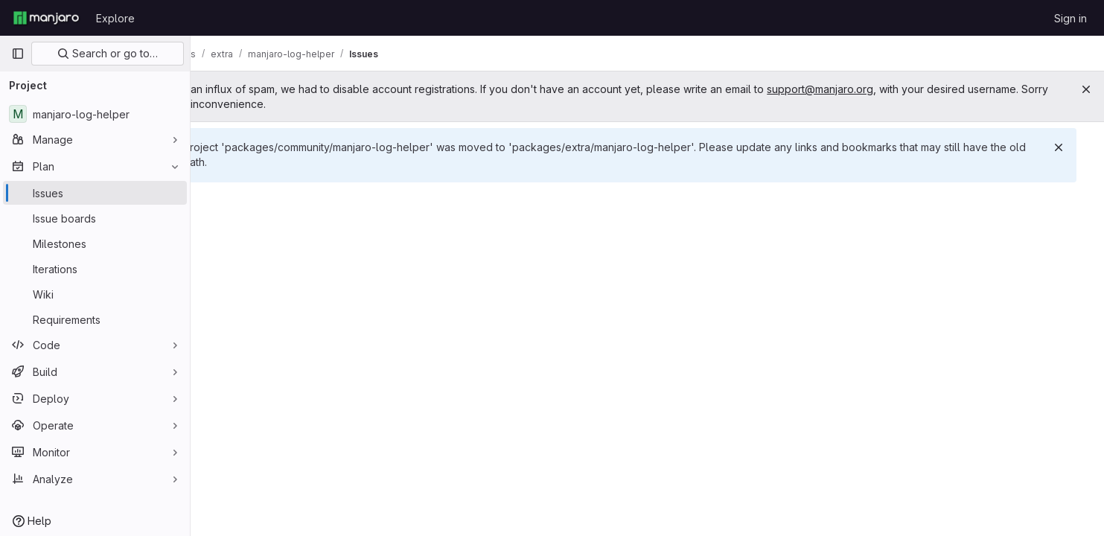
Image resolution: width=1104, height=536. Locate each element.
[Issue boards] (95, 218)
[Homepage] (46, 18)
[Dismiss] (1068, 147)
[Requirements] (95, 319)
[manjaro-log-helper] (95, 114)
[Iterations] (95, 269)
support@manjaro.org (891, 89)
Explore (115, 18)
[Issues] (95, 193)
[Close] (1086, 89)
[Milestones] (95, 243)
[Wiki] (95, 294)
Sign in (1070, 18)
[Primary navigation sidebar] (18, 54)
